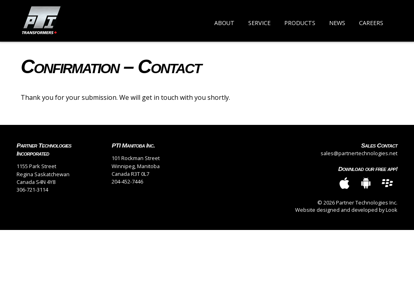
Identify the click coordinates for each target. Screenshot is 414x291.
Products (299, 23)
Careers (371, 23)
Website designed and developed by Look (346, 209)
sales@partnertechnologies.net (359, 153)
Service (259, 23)
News (337, 23)
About (224, 23)
